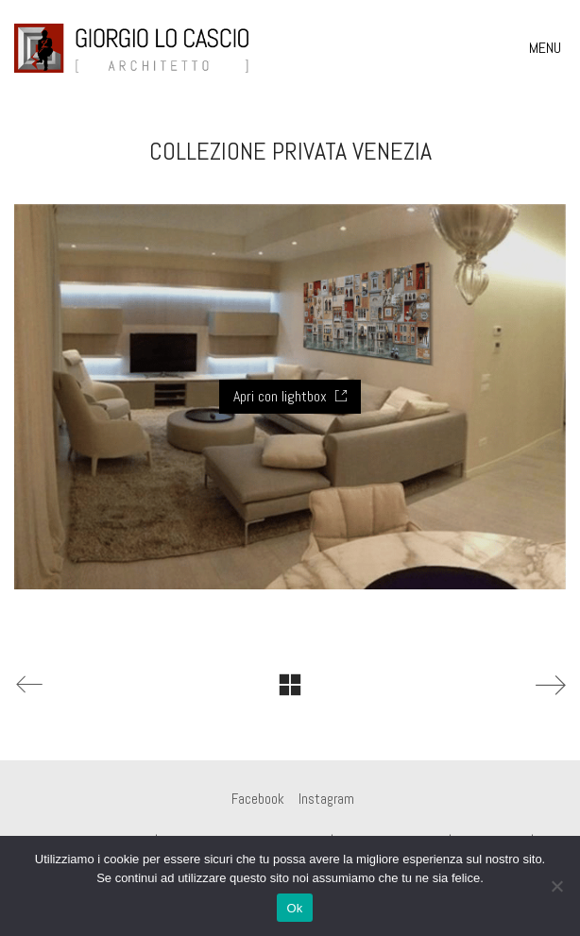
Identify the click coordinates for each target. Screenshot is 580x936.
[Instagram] (326, 799)
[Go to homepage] (132, 48)
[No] (556, 885)
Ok (294, 908)
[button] (547, 48)
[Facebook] (257, 799)
